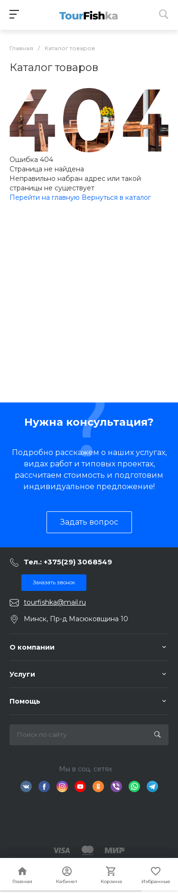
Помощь (24, 701)
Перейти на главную (45, 197)
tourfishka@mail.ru (55, 602)
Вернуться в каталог (116, 197)
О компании (32, 647)
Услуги (22, 674)
